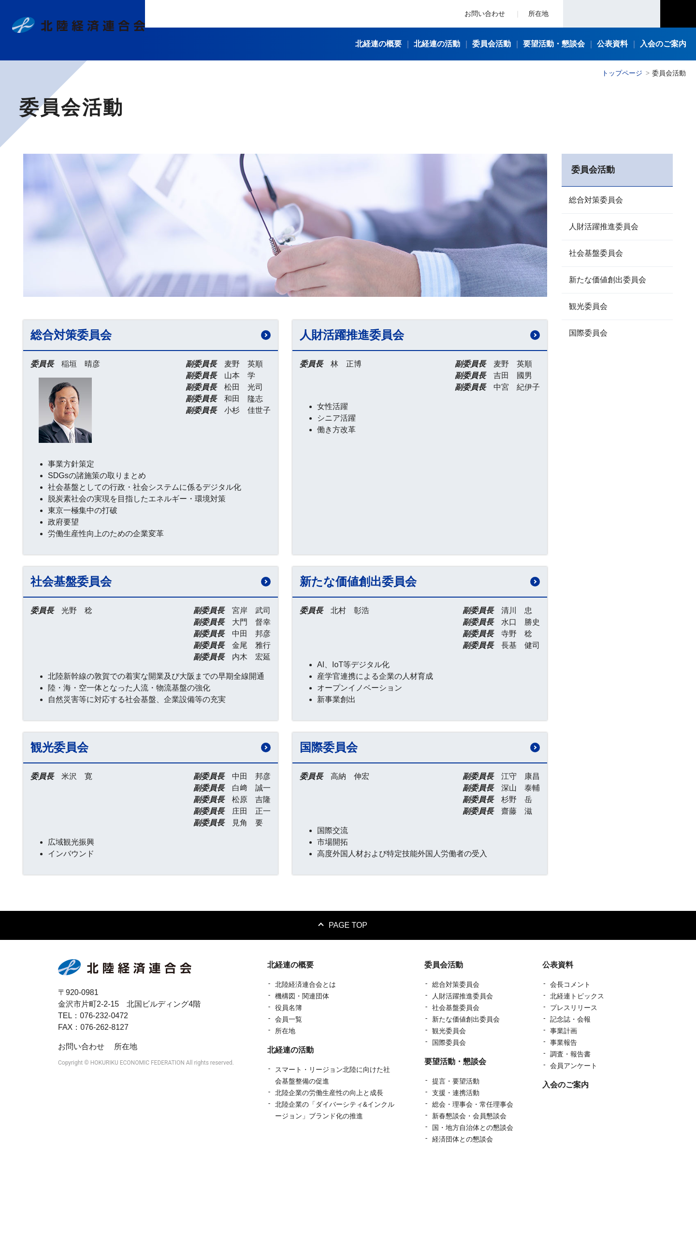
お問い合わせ (484, 13)
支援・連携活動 (455, 1184)
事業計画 (563, 1123)
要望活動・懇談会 (455, 1153)
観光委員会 (588, 306)
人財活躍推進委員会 (603, 226)
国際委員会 (588, 333)
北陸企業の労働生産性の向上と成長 (329, 1184)
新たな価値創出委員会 (607, 280)
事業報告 (563, 1134)
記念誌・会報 (570, 1111)
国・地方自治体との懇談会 (472, 1219)
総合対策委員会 (596, 200)
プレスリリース (573, 1099)
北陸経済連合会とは (305, 1076)
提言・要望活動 (455, 1173)
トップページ (622, 73)
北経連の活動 (290, 1142)
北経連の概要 (290, 1057)
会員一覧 (288, 1111)
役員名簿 (288, 1099)
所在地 (538, 13)
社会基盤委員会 (596, 253)
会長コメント (570, 1076)
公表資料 (557, 1057)
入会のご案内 (565, 1176)
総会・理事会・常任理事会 (472, 1196)
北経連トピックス (577, 1088)
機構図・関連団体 (302, 1088)
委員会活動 (443, 1057)
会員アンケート (573, 1157)
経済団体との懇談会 (462, 1231)
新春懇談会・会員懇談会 (469, 1208)
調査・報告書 (570, 1146)
